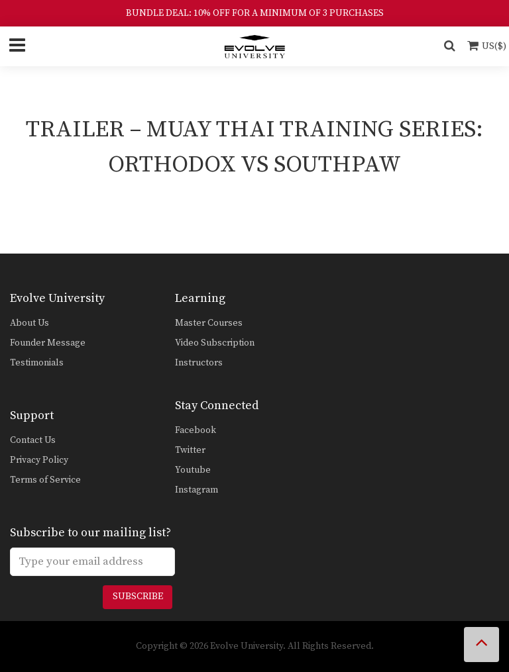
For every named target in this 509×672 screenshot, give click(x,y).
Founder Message (47, 343)
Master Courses (209, 323)
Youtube (193, 470)
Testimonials (37, 363)
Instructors (199, 363)
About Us (29, 323)
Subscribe (138, 596)
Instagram (196, 490)
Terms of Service (45, 480)
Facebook (195, 430)
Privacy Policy (39, 460)
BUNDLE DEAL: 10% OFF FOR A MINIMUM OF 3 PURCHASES (255, 13)
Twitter (190, 450)
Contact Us (33, 440)
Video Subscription (214, 343)
